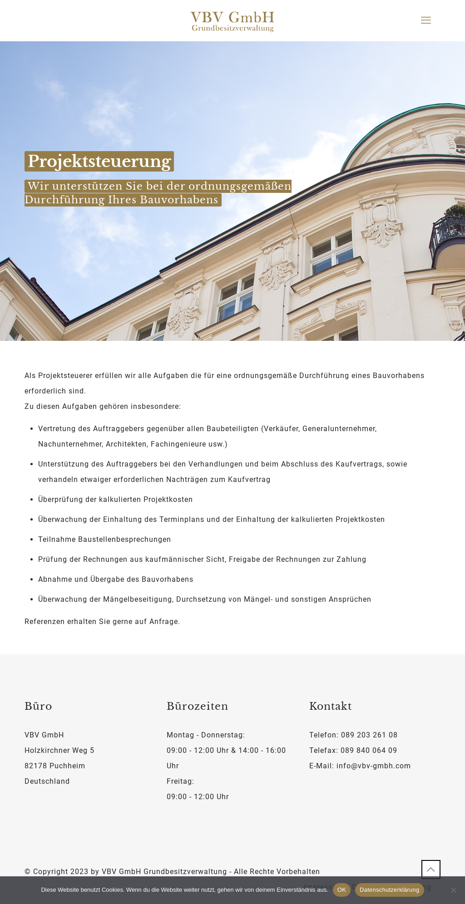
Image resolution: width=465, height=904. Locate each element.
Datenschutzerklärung (389, 889)
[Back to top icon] (430, 869)
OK (341, 889)
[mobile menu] (426, 20)
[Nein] (453, 889)
